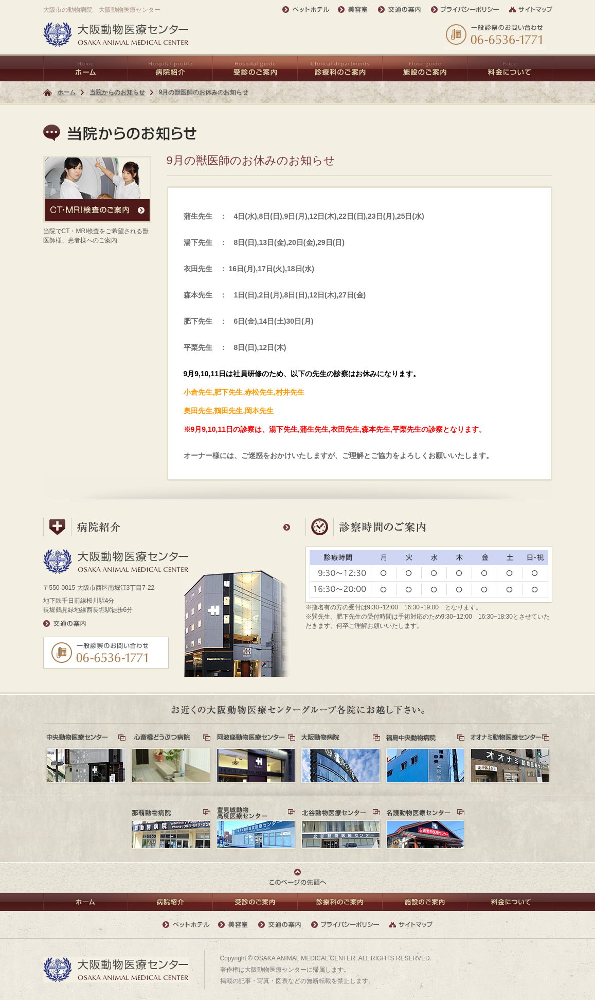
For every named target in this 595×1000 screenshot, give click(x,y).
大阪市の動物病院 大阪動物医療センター (101, 9)
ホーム (66, 92)
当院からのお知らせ (117, 92)
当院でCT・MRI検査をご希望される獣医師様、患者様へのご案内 (97, 200)
